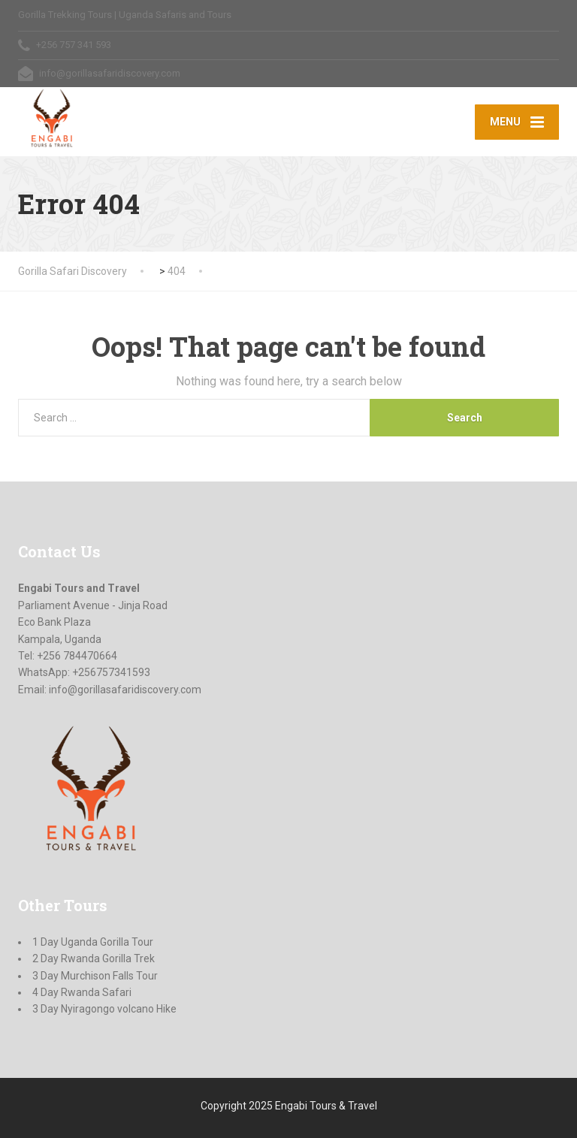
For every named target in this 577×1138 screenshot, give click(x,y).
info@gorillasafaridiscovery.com (125, 690)
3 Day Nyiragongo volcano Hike (104, 1009)
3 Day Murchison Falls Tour (95, 976)
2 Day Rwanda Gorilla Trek (93, 958)
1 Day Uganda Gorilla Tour (92, 942)
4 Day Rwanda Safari (81, 992)
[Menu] (517, 121)
